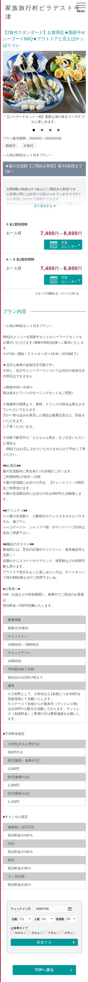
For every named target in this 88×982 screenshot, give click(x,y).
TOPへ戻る (44, 970)
